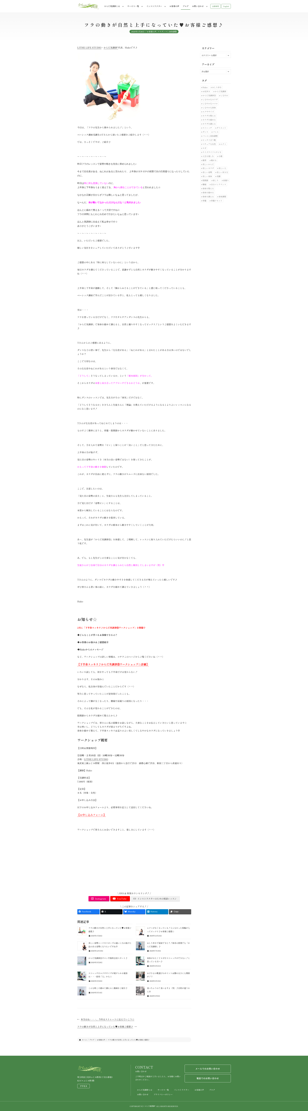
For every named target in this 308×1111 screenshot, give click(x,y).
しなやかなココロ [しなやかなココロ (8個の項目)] (210, 103)
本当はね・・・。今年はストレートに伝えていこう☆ (107, 1019)
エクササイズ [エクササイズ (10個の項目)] (208, 111)
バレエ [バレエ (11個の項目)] (216, 131)
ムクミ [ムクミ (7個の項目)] (223, 144)
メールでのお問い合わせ (208, 1068)
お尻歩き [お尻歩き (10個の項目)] (206, 91)
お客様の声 (151, 33)
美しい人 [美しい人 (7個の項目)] (222, 168)
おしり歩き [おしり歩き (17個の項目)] (217, 87)
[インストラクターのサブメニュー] (165, 6)
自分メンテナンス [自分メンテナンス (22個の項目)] (218, 184)
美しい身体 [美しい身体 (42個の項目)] (207, 176)
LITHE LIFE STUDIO (89, 47)
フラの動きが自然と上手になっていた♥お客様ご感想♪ (105, 1026)
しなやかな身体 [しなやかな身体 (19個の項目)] (209, 107)
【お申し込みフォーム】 (91, 815)
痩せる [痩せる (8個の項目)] (214, 160)
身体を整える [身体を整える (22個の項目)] (208, 188)
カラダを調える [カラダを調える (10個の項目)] (209, 123)
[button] (215, 6)
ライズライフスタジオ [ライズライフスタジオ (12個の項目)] (211, 152)
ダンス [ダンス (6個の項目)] (205, 131)
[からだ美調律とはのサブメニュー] (123, 6)
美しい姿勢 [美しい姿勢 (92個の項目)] (207, 172)
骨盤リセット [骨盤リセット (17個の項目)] (216, 200)
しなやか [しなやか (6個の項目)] (224, 95)
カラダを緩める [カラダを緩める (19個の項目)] (209, 119)
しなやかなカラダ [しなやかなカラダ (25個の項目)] (210, 99)
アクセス (84, 1085)
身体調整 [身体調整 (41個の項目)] (222, 196)
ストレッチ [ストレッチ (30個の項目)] (207, 127)
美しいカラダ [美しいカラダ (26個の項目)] (208, 168)
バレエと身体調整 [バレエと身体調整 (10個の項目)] (210, 135)
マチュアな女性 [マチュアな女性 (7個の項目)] (209, 144)
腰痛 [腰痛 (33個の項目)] (204, 184)
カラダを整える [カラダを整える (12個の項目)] (209, 115)
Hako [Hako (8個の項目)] (205, 87)
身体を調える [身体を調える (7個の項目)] (208, 196)
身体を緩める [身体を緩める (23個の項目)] (208, 192)
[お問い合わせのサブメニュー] (207, 6)
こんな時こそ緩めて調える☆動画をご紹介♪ (108, 988)
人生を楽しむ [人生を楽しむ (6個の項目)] (208, 156)
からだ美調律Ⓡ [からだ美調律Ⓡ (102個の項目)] (209, 95)
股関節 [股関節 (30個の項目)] (205, 180)
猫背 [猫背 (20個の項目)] (204, 160)
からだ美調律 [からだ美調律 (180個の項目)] (220, 91)
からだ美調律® (111, 47)
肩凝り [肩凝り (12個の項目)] (226, 180)
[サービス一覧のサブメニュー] (142, 6)
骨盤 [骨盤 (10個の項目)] (204, 200)
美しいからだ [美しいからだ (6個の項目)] (208, 164)
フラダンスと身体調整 (167, 33)
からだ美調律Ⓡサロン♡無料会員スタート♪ (108, 958)
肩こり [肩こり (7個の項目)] (216, 180)
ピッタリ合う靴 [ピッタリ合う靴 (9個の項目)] (209, 140)
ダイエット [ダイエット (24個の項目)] (221, 127)
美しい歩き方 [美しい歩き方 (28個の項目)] (222, 172)
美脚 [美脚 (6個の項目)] (218, 176)
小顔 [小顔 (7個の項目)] (220, 156)
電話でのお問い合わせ (208, 1078)
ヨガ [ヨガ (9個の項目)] (204, 148)
